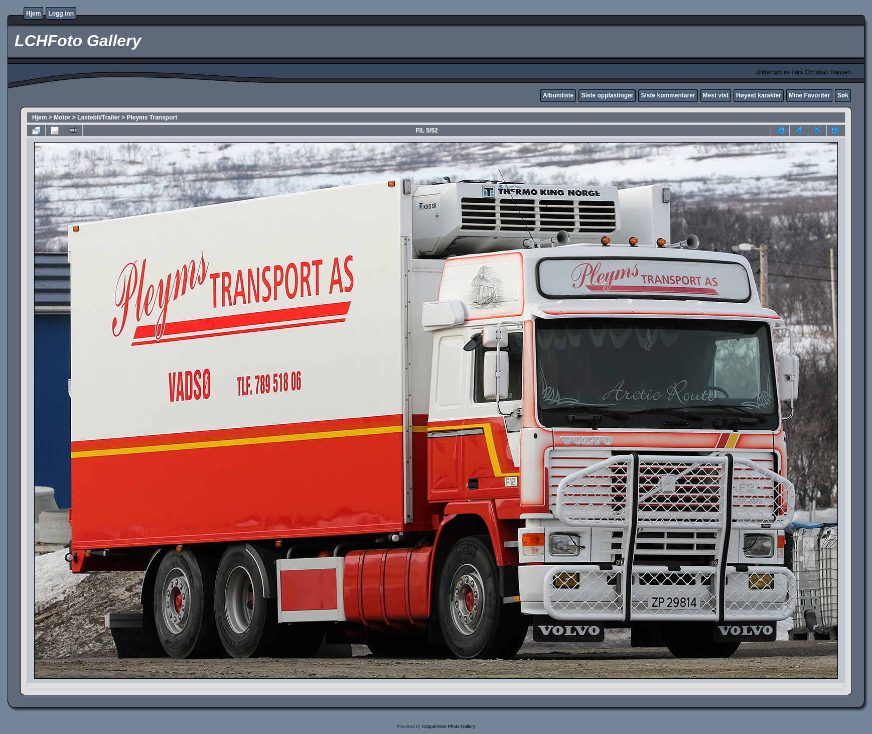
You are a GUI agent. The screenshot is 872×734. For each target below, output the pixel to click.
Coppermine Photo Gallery (448, 726)
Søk (842, 95)
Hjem (33, 13)
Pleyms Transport (151, 117)
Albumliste (558, 95)
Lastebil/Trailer (98, 117)
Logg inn (61, 13)
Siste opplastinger (607, 95)
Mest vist (716, 95)
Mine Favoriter (809, 95)
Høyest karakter (758, 95)
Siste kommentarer (668, 95)
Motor (62, 117)
